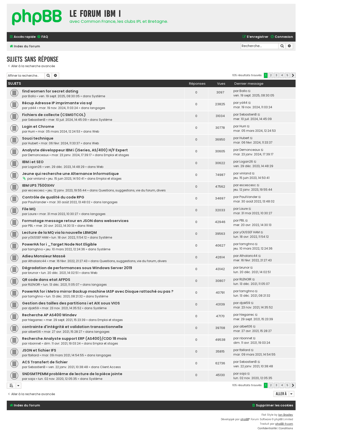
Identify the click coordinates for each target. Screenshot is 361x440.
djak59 (33, 308)
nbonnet (34, 343)
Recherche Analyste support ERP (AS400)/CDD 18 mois (74, 338)
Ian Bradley (285, 415)
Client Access (110, 367)
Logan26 (35, 167)
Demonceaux (38, 155)
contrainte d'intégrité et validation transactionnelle (72, 326)
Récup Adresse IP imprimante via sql (57, 102)
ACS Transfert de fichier (45, 362)
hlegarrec (35, 320)
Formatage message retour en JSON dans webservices (75, 220)
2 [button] (271, 75)
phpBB (244, 419)
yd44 (32, 108)
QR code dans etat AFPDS (46, 279)
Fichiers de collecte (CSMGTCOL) (54, 114)
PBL (30, 226)
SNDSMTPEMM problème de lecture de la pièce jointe (72, 373)
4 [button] (282, 75)
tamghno (35, 249)
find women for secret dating (50, 91)
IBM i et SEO (33, 161)
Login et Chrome (38, 126)
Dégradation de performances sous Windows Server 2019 (77, 267)
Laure (32, 214)
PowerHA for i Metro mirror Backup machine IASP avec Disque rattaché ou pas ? (97, 291)
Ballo (32, 96)
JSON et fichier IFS (39, 350)
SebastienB (36, 120)
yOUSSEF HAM (38, 237)
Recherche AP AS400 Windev (49, 314)
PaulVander (37, 202)
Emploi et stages (116, 155)
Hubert (33, 143)
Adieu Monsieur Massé (43, 256)
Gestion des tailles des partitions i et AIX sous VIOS (71, 303)
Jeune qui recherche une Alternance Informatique (70, 173)
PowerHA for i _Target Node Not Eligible (59, 244)
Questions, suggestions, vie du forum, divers (132, 190)
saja (31, 379)
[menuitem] (42, 37)
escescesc (36, 190)
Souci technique (37, 138)
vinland (39, 178)
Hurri (31, 131)
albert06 (34, 331)
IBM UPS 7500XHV (38, 185)
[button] (293, 75)
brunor (33, 273)
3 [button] (276, 75)
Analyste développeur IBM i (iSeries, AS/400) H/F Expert (75, 150)
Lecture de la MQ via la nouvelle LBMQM (59, 232)
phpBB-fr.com (284, 424)
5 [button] (287, 75)
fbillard (33, 355)
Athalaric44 (37, 261)
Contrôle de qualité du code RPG (53, 197)
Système (98, 96)
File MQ (29, 208)
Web (95, 131)
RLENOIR (34, 284)
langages (97, 108)
